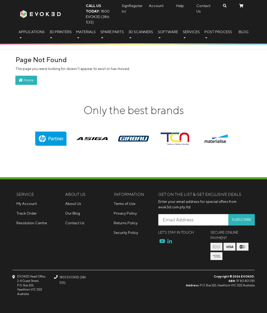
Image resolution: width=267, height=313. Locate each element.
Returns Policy (126, 223)
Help (180, 6)
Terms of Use (124, 204)
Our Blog (72, 213)
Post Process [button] (218, 32)
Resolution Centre (31, 223)
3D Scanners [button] (140, 32)
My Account (26, 204)
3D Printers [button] (60, 32)
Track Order (26, 213)
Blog (243, 32)
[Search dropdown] (225, 6)
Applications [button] (32, 32)
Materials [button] (86, 32)
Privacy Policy (125, 213)
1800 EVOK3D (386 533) (98, 14)
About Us (73, 204)
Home (26, 80)
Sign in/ (125, 8)
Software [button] (168, 32)
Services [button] (191, 32)
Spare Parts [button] (112, 32)
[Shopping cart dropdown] (241, 6)
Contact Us (203, 8)
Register (136, 6)
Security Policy (126, 233)
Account (156, 6)
